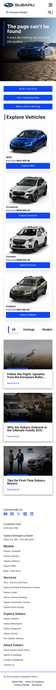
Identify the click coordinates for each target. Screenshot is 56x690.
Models (47, 329)
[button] (49, 12)
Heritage (29, 329)
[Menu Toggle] (50, 5)
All (13, 329)
